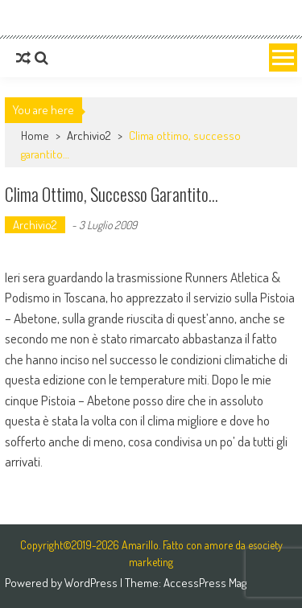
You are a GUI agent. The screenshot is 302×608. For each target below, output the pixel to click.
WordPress (92, 582)
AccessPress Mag (204, 582)
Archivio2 (89, 135)
